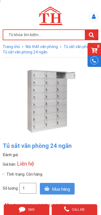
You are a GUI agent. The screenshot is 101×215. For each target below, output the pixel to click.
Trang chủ (12, 46)
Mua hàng (61, 189)
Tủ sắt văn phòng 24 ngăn (25, 52)
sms (26, 209)
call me (74, 209)
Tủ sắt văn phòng (79, 46)
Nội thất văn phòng (42, 46)
